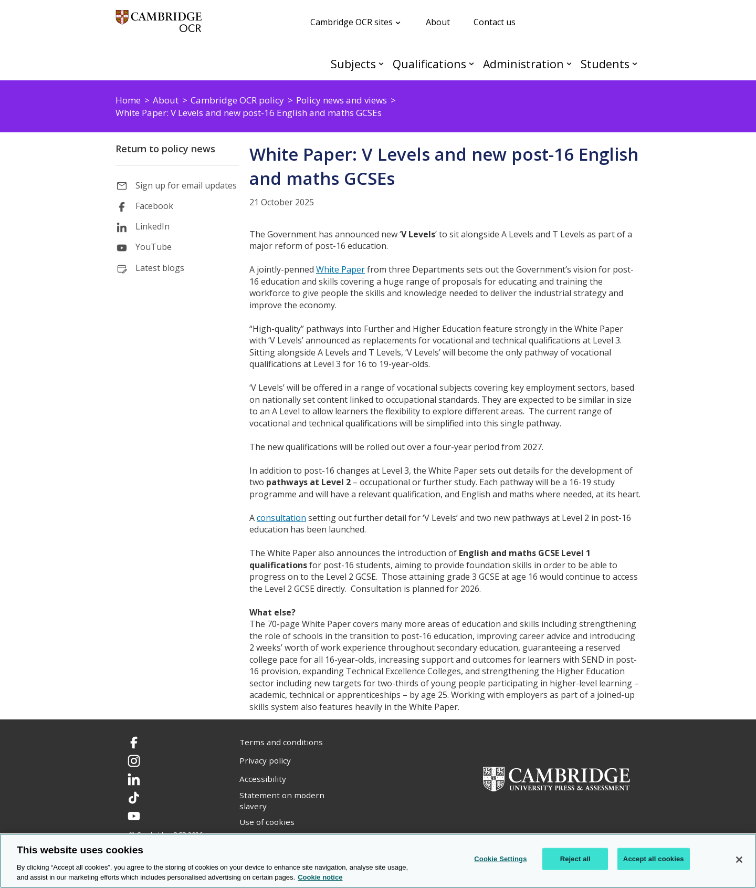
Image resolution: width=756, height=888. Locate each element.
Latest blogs (159, 268)
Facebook (154, 206)
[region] (378, 860)
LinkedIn (152, 226)
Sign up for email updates (186, 185)
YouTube (153, 247)
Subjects (353, 63)
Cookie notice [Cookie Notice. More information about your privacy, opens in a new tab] (320, 877)
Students (605, 63)
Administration (523, 63)
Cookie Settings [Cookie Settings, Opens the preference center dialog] (500, 859)
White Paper (340, 269)
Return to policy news (165, 148)
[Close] (739, 859)
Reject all (575, 859)
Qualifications (429, 63)
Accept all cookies (653, 859)
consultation (281, 518)
